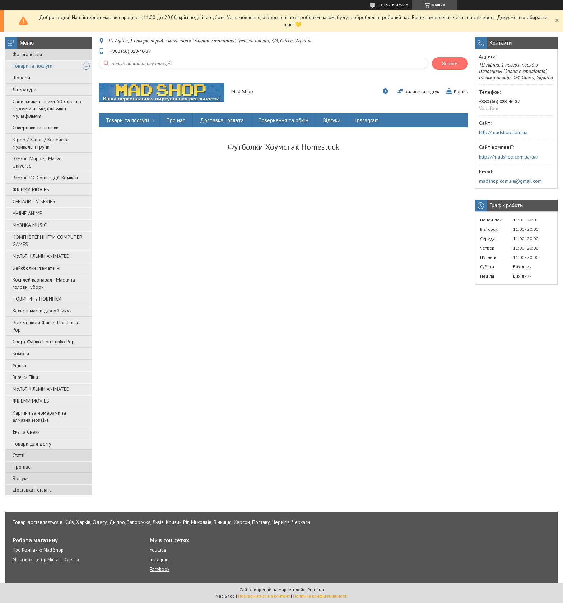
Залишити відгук (422, 91)
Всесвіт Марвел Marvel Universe (38, 162)
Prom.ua (315, 589)
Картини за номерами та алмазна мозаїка (39, 416)
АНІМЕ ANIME (27, 213)
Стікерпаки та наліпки (36, 127)
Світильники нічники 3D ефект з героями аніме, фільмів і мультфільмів (47, 108)
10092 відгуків (393, 5)
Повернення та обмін (283, 120)
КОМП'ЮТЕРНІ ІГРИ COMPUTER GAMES (47, 240)
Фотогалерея (27, 54)
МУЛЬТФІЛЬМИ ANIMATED (41, 256)
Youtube (158, 550)
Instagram (367, 120)
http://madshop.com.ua (503, 132)
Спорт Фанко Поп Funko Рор (44, 341)
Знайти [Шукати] (450, 63)
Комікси (21, 353)
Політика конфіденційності (320, 596)
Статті (18, 455)
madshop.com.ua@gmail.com (510, 181)
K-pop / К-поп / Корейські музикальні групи (41, 143)
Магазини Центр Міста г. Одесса (46, 560)
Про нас (21, 466)
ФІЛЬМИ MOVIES (31, 189)
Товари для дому (32, 443)
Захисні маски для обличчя (42, 310)
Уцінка (19, 365)
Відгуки (21, 478)
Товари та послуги (32, 66)
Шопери (21, 77)
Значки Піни (25, 377)
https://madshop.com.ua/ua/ (508, 157)
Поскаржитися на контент (264, 596)
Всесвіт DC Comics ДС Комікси (45, 177)
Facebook (159, 569)
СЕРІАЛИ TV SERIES (34, 201)
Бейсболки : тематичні (36, 268)
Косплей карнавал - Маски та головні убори (44, 283)
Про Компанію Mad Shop (38, 550)
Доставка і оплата (32, 489)
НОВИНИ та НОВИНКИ (37, 299)
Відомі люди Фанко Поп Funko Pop (46, 326)
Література (24, 89)
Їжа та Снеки (26, 432)
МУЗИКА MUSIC (30, 225)
